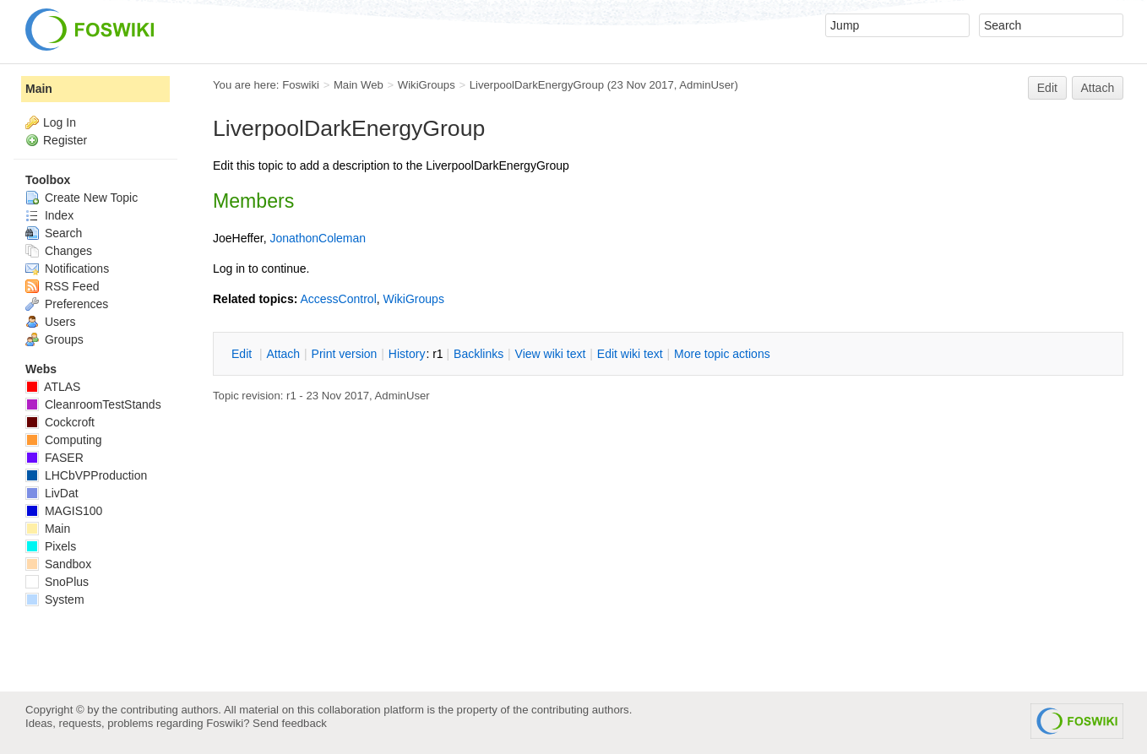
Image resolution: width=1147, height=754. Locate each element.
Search (53, 233)
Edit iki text (630, 354)
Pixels (50, 546)
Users (50, 321)
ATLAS (52, 386)
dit (243, 354)
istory (407, 354)
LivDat (52, 493)
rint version (345, 354)
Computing (63, 440)
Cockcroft (60, 422)
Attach (1098, 88)
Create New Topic (81, 197)
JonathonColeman (317, 238)
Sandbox (58, 564)
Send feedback (290, 723)
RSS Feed (62, 286)
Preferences (66, 304)
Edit (1047, 88)
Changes (58, 251)
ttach (283, 354)
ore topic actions (722, 354)
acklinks (478, 354)
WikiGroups (426, 85)
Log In (59, 122)
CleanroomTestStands (93, 404)
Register (65, 140)
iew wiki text (550, 354)
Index (49, 215)
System (54, 599)
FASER (54, 457)
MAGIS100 (63, 511)
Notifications (67, 268)
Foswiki (300, 85)
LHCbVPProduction (86, 475)
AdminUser (706, 85)
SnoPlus (57, 582)
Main (38, 88)
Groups (54, 339)
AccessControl (338, 299)
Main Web (358, 85)
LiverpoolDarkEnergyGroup (537, 85)
